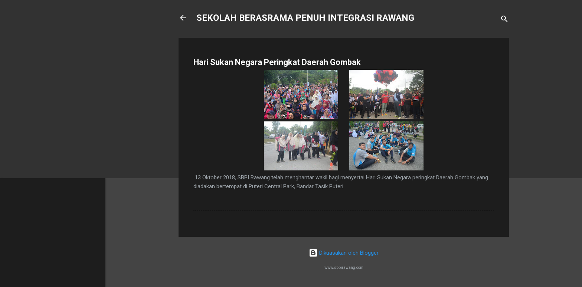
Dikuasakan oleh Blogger (344, 253)
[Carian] (504, 20)
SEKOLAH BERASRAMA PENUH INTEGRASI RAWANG (305, 18)
